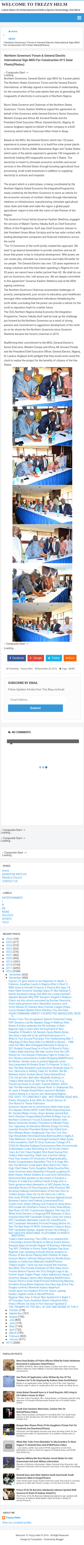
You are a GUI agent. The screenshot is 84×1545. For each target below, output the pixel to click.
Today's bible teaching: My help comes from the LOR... (40, 1051)
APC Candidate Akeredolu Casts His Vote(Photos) (37, 1220)
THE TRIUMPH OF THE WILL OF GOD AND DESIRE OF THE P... (44, 1306)
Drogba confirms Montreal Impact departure (34, 1287)
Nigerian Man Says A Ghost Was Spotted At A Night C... (40, 1297)
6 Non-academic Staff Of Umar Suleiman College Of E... (41, 1142)
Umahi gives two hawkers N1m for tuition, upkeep (37, 1290)
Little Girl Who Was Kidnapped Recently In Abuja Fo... (39, 1045)
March (13, 1332)
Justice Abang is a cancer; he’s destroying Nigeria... (38, 1093)
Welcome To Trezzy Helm (34, 4)
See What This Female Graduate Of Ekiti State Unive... (39, 1268)
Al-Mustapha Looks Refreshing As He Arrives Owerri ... (40, 1148)
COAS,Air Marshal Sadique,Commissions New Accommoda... (44, 1145)
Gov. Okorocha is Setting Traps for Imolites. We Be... (39, 1071)
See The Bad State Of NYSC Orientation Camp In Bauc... (41, 1226)
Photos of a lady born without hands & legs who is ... (39, 1181)
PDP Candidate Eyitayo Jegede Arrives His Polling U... (39, 1229)
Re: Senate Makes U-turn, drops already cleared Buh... (39, 1113)
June (12, 1323)
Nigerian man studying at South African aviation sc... (39, 1251)
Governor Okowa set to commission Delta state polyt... (40, 1106)
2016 (9, 971)
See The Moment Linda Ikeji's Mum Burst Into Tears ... (40, 1165)
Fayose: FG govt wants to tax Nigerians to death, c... (39, 981)
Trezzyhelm (36, 1539)
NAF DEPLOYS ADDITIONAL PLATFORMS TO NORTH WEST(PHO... (39, 1234)
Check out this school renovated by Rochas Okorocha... (40, 1000)
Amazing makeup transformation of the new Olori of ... (40, 1191)
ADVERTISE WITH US (14, 874)
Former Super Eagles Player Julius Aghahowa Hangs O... (41, 1274)
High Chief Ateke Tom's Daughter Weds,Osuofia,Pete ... (40, 1168)
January (14, 1339)
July (12, 1319)
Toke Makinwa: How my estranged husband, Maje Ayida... (42, 1139)
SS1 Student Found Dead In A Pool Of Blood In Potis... (40, 1048)
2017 (9, 968)
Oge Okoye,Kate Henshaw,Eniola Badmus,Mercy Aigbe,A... (42, 1135)
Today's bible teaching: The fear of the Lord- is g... (37, 1080)
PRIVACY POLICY (12, 877)
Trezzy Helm (13, 1517)
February (14, 1336)
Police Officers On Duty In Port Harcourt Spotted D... (39, 1303)
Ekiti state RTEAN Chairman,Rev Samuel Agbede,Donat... (41, 1197)
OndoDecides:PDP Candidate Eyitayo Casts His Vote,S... (41, 1216)
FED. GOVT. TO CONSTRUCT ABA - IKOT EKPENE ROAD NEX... (44, 1096)
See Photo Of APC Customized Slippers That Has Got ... (41, 1210)
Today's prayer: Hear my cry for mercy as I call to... (38, 1194)
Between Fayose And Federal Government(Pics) (36, 1200)
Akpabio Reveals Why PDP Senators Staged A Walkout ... (41, 997)
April (12, 1329)
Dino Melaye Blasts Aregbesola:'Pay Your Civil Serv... (39, 1132)
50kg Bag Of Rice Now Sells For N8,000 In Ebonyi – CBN (41, 1041)
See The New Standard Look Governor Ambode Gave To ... (42, 1067)
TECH (5, 922)
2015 (9, 1342)
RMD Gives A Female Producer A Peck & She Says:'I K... (40, 987)
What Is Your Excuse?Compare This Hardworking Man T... (42, 1038)
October (14, 1310)
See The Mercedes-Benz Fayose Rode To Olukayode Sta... (42, 1087)
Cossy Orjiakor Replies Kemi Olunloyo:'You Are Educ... (39, 1010)
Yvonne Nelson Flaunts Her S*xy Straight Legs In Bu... (39, 1271)
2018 (9, 964)
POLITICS (7, 915)
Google (36, 658)
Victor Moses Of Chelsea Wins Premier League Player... (40, 1006)
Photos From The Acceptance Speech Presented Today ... (42, 1019)
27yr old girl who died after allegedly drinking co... (37, 1077)
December (15, 974)
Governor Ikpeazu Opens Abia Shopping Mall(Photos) (39, 1277)
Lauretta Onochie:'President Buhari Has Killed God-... (39, 1129)
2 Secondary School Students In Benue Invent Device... (40, 1242)
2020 (9, 958)
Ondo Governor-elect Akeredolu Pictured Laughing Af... (40, 1171)
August (13, 1316)
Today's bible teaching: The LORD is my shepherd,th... (39, 1238)
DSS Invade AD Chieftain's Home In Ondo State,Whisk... (40, 1207)
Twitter (54, 658)
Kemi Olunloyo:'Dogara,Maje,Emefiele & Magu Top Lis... (40, 1116)
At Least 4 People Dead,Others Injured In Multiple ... (38, 1090)
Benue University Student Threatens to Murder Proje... (40, 1122)
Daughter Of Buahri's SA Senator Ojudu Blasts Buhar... (40, 1032)
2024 (9, 945)
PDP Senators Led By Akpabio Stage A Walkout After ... (40, 1022)
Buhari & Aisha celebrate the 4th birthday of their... (38, 1025)
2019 (9, 961)
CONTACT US (10, 881)
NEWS (72, 668)
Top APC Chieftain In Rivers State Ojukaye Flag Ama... (40, 1248)
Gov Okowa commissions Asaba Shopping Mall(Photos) (41, 1058)
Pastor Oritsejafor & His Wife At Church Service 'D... (38, 1100)
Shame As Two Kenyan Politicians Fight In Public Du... (40, 1054)
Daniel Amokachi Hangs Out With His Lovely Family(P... (40, 994)
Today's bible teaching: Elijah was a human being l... (38, 1155)
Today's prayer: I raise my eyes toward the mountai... (39, 1264)
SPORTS (7, 918)
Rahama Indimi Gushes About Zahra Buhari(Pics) (37, 1074)
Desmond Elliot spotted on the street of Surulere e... (38, 1178)
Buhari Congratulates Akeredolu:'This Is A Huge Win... (39, 1161)
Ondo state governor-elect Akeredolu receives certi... (39, 1003)
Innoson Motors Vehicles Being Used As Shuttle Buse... (40, 1258)
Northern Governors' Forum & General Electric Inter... (39, 1119)
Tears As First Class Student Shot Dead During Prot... (39, 1152)
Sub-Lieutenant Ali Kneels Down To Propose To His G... (40, 1064)
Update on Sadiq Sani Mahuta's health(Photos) (35, 1261)
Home (5, 870)
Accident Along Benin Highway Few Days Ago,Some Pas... (42, 1284)
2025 (9, 942)
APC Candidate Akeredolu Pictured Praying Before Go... (40, 1223)
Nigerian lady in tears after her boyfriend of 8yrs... (37, 1029)
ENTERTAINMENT (12, 897)
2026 (9, 938)
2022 (9, 951)
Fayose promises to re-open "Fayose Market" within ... (39, 1084)
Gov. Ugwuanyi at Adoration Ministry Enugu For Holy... (40, 1126)
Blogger (60, 1539)
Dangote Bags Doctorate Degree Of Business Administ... (41, 1245)
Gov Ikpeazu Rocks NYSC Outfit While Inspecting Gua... (40, 1109)
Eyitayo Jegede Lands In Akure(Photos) (31, 1293)
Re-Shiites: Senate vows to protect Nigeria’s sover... (38, 1061)
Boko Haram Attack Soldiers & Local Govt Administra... (40, 1174)
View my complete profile (16, 1522)
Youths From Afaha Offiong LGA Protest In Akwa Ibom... (41, 1203)
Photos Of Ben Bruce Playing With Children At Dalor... (39, 1255)
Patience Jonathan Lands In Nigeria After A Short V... (39, 984)
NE (3, 908)
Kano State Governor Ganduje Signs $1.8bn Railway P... (40, 990)
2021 (9, 955)
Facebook (17, 658)
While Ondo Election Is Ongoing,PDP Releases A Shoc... (41, 1213)
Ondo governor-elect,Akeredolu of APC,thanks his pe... (40, 1184)
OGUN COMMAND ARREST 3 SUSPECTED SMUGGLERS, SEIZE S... (45, 1015)
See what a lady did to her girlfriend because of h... (38, 1035)
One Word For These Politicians (27, 1103)
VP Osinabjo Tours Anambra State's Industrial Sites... (39, 1300)
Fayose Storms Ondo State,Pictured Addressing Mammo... (42, 1281)
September (15, 1313)
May (12, 1326)
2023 (9, 948)
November (15, 977)
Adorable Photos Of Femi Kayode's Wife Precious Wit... (40, 1187)
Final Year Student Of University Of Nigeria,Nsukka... (39, 1158)
